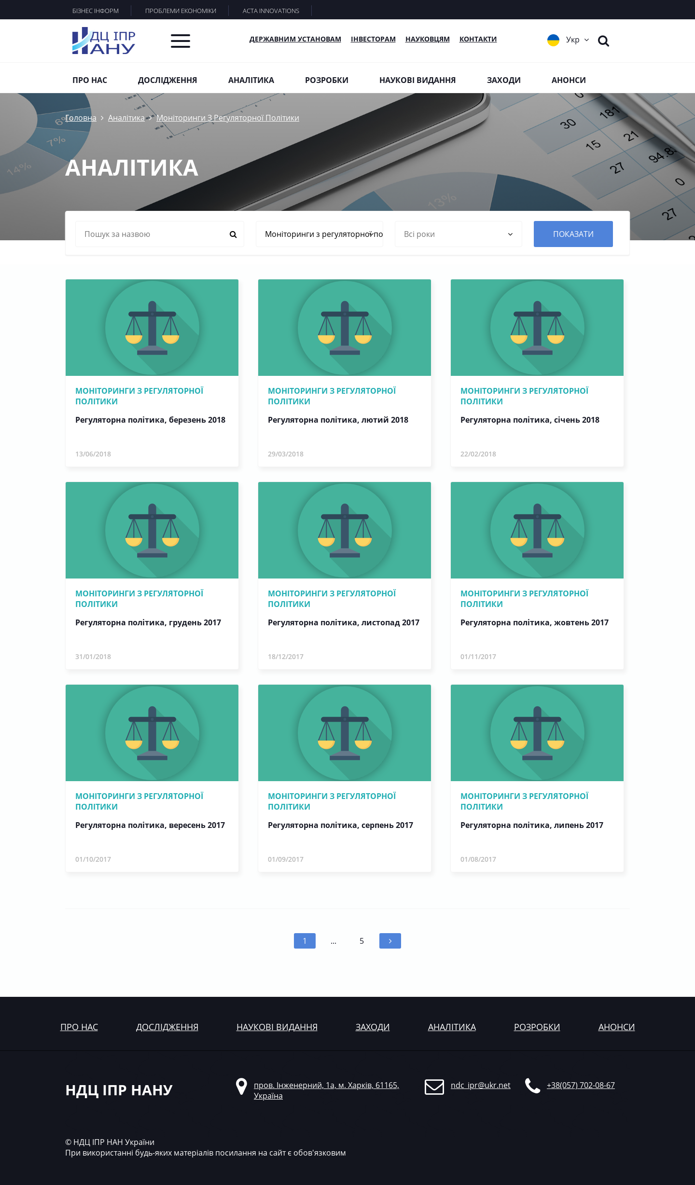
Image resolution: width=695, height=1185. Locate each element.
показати (573, 234)
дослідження (167, 1027)
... (333, 941)
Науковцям (427, 38)
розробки (537, 1027)
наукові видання (277, 1027)
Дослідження (167, 80)
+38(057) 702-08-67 (581, 1085)
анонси (616, 1027)
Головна (81, 117)
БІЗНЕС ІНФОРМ (95, 10)
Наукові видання (417, 80)
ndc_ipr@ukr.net (481, 1085)
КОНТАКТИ (478, 38)
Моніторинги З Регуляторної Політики (227, 117)
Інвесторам (373, 38)
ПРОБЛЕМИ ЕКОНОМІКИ (180, 10)
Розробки (326, 80)
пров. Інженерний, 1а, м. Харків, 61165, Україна (326, 1090)
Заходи (504, 80)
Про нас (89, 80)
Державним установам (295, 38)
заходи (373, 1027)
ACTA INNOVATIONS (271, 10)
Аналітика (251, 80)
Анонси (569, 80)
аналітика (452, 1027)
